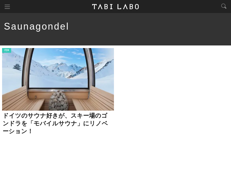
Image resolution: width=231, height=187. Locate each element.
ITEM (6, 50)
